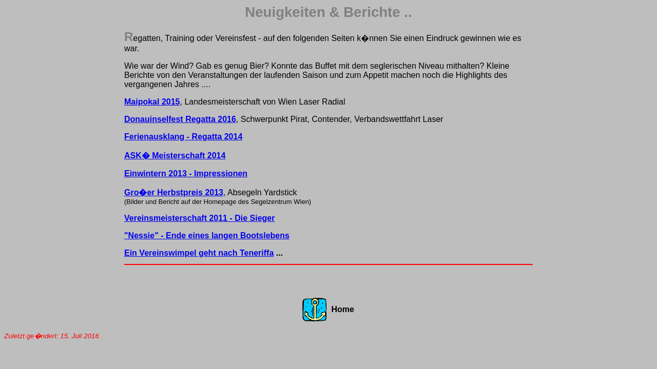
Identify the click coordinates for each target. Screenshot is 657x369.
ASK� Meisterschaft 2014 (174, 155)
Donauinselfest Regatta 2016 (180, 119)
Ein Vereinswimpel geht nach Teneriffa (199, 253)
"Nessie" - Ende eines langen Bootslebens (206, 235)
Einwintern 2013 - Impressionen (185, 173)
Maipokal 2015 (152, 101)
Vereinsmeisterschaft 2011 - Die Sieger (199, 218)
